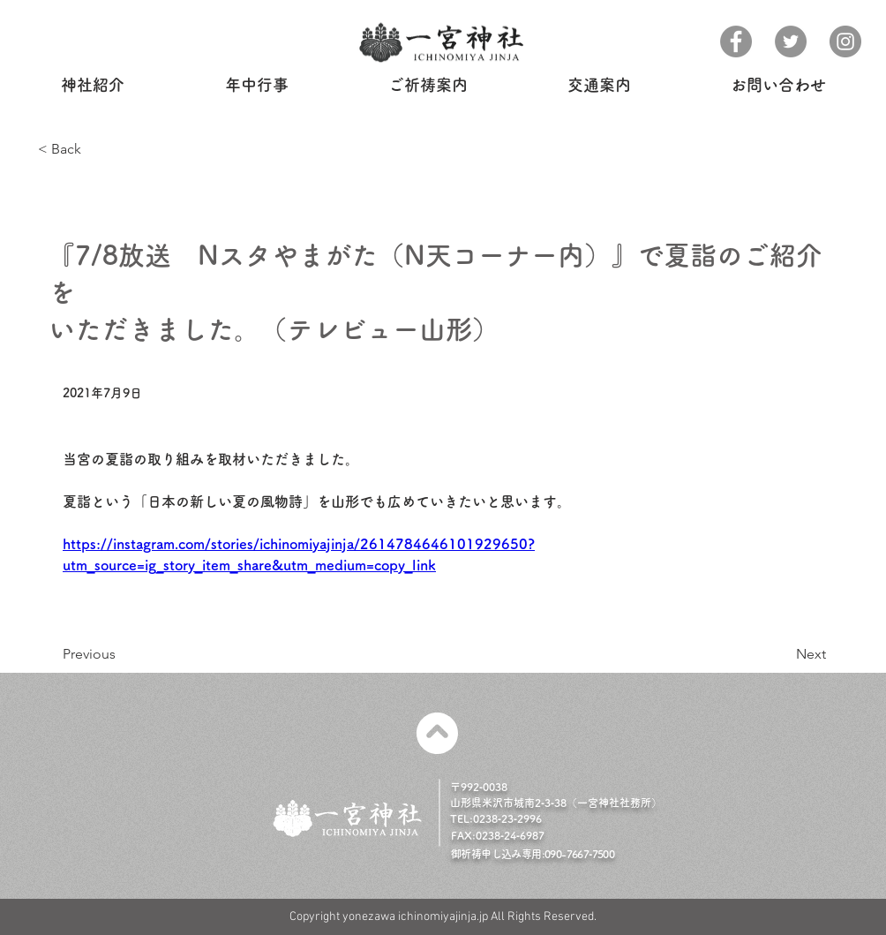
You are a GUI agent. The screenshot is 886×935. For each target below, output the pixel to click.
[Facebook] (736, 41)
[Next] (775, 654)
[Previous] (130, 654)
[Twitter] (791, 41)
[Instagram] (845, 41)
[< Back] (96, 149)
